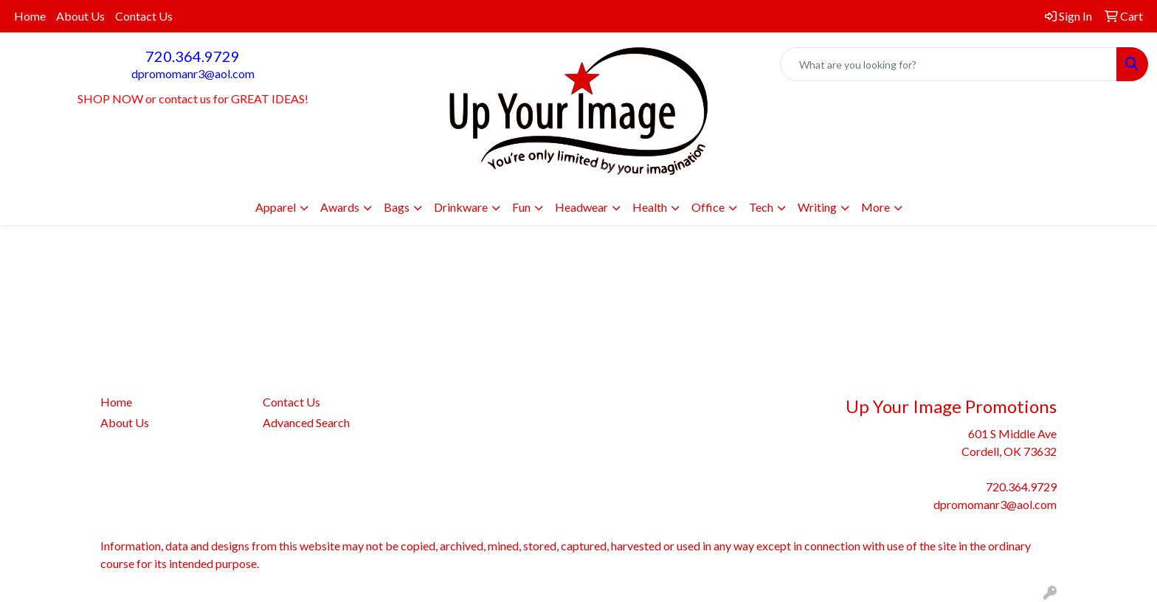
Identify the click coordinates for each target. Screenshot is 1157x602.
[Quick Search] (948, 64)
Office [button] (708, 207)
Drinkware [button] (461, 207)
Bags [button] (397, 207)
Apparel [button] (275, 207)
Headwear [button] (581, 207)
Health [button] (649, 207)
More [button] (875, 207)
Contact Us (144, 16)
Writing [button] (817, 207)
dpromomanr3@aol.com (193, 73)
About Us (80, 16)
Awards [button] (339, 207)
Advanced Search (306, 422)
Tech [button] (761, 207)
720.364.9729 (192, 56)
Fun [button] (521, 207)
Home (30, 16)
